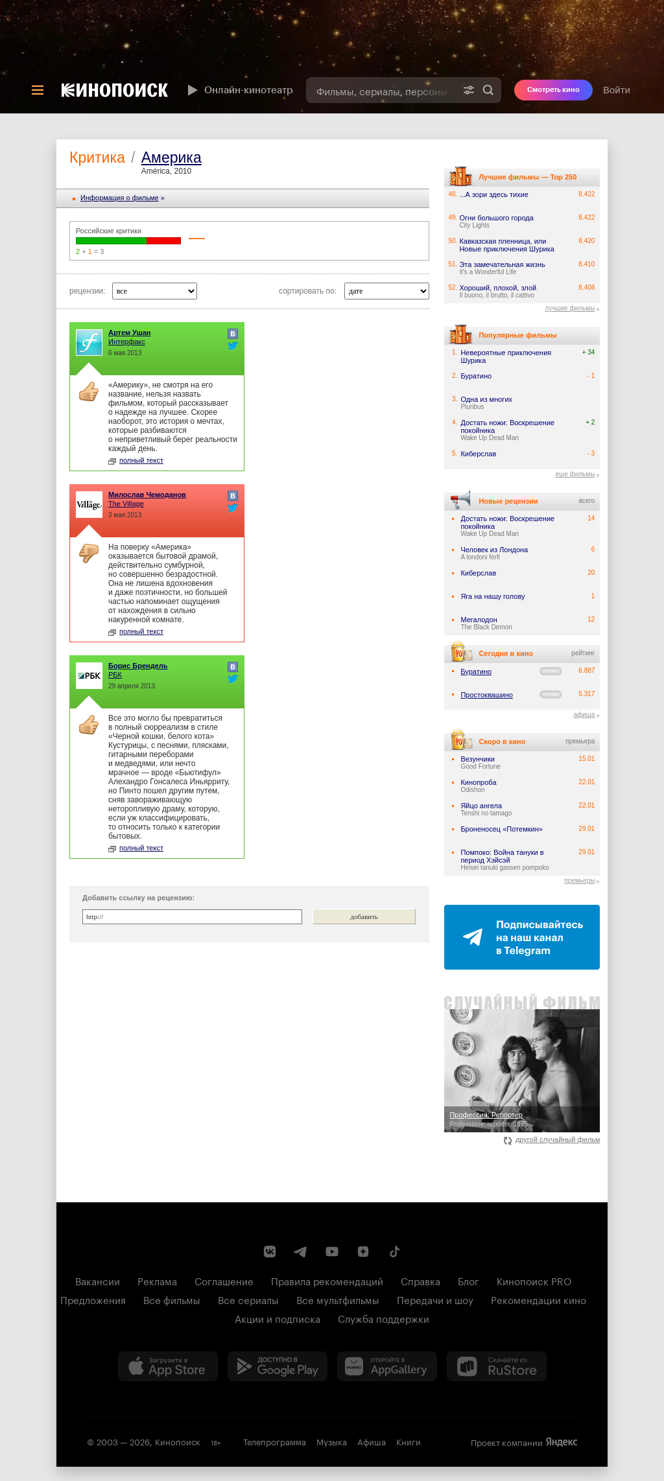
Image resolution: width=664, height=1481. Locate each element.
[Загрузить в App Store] (168, 1366)
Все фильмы (171, 1299)
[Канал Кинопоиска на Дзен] (363, 1251)
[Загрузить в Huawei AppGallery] (387, 1366)
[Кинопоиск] (115, 90)
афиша (584, 714)
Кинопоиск (177, 1440)
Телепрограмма (274, 1440)
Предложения (93, 1299)
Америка (171, 157)
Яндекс (561, 1442)
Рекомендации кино (538, 1299)
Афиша (371, 1440)
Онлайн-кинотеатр (238, 90)
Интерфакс (126, 341)
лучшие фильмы (570, 308)
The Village (126, 503)
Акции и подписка (277, 1317)
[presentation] (332, 56)
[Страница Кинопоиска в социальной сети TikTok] (394, 1251)
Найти (488, 90)
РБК (115, 675)
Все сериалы (248, 1299)
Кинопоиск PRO (534, 1280)
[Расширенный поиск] (469, 90)
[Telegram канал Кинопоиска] (301, 1251)
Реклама (157, 1280)
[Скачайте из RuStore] (497, 1366)
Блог (468, 1280)
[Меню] (37, 90)
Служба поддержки (383, 1317)
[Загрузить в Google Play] (277, 1366)
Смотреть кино (553, 90)
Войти (616, 89)
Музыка (331, 1440)
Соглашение (224, 1280)
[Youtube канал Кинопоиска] (332, 1251)
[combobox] (381, 90)
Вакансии (97, 1280)
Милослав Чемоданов (147, 494)
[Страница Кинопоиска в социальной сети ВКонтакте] (270, 1251)
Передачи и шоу (435, 1299)
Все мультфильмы (337, 1299)
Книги (408, 1440)
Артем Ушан (129, 332)
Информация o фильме (119, 198)
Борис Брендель (138, 666)
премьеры (579, 880)
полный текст (135, 460)
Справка (420, 1280)
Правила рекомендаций (327, 1280)
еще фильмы (575, 474)
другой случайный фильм (552, 1139)
